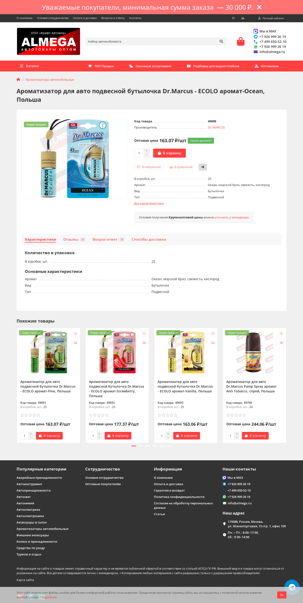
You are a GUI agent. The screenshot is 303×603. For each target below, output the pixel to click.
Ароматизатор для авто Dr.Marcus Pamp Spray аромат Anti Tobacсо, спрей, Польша (251, 388)
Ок (282, 595)
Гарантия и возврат (169, 490)
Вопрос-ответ (109, 240)
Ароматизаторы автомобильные (50, 81)
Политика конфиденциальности (179, 496)
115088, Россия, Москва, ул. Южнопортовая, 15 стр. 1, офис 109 (257, 523)
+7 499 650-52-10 (269, 42)
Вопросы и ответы (113, 18)
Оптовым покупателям (103, 483)
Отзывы (74, 240)
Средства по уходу (31, 547)
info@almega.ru (269, 52)
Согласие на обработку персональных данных (183, 505)
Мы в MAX (264, 31)
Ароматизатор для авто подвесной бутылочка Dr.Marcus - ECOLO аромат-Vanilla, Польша (185, 388)
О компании (24, 18)
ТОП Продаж (266, 67)
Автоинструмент (29, 483)
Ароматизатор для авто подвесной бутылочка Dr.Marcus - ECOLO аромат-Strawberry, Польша (116, 390)
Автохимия (25, 503)
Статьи (159, 513)
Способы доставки (149, 240)
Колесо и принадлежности (37, 541)
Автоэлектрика (28, 509)
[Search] (155, 42)
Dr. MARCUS (216, 129)
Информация (168, 468)
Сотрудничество (102, 468)
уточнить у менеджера (232, 219)
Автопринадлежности (34, 490)
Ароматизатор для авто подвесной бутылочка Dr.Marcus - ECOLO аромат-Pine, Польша (48, 388)
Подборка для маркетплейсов (153, 67)
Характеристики (40, 240)
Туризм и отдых (29, 554)
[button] (133, 447)
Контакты (135, 18)
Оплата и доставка (85, 18)
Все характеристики (149, 205)
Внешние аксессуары (33, 534)
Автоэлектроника (30, 515)
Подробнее (48, 597)
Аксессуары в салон (32, 522)
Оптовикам (100, 67)
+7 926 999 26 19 (269, 37)
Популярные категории (41, 468)
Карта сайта (25, 579)
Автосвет (24, 496)
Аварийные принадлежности (39, 477)
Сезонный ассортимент (216, 67)
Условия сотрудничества (52, 18)
